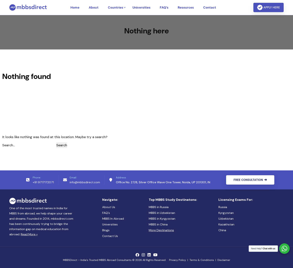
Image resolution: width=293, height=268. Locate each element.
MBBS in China (158, 224)
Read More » (29, 234)
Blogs (106, 230)
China (222, 230)
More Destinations (161, 230)
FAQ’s (164, 7)
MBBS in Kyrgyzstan (162, 219)
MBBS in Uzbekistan (162, 213)
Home (74, 7)
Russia (222, 207)
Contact (209, 7)
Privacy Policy (177, 260)
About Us (108, 207)
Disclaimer (224, 260)
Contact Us (110, 236)
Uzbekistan (226, 219)
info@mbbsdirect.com (85, 182)
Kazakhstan (226, 224)
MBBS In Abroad (113, 219)
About (93, 7)
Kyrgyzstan (226, 213)
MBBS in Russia (159, 207)
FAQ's (106, 213)
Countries (115, 7)
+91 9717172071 (43, 182)
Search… (8, 145)
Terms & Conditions (201, 260)
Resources (186, 7)
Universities (141, 7)
